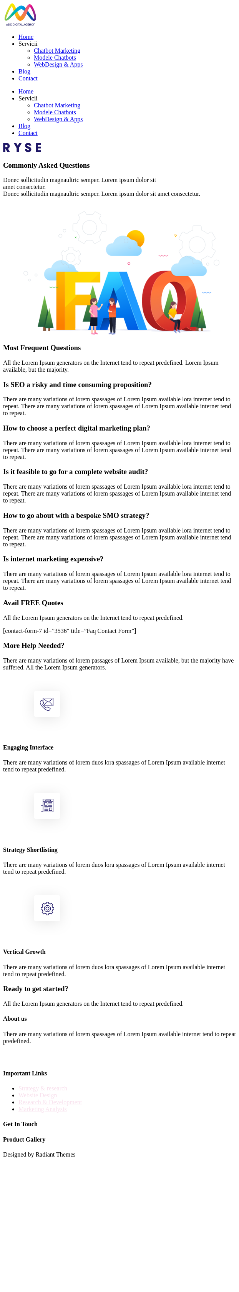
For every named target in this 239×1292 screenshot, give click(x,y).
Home (25, 36)
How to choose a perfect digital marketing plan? (76, 428)
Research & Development (50, 1102)
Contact (28, 78)
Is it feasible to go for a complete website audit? (75, 471)
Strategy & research (42, 1088)
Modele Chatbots (55, 57)
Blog (24, 71)
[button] (119, 385)
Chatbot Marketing (57, 50)
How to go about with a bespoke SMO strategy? (76, 515)
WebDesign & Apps (58, 64)
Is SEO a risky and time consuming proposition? (77, 385)
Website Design (37, 1095)
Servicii (28, 43)
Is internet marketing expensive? (53, 559)
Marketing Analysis (42, 1109)
